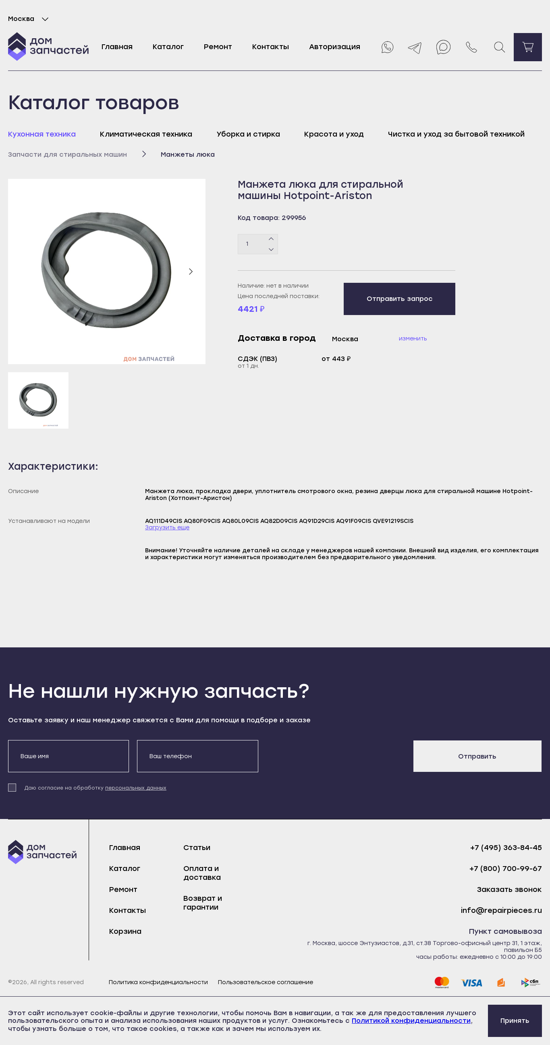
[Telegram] (415, 47)
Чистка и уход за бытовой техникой (456, 134)
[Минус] (271, 249)
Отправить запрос (400, 299)
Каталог (168, 46)
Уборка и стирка (248, 134)
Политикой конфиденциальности (411, 1020)
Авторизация (334, 46)
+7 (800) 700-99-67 (505, 869)
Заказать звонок (509, 889)
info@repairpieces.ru (501, 910)
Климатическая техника (146, 134)
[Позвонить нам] (471, 47)
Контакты (270, 46)
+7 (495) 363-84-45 (506, 848)
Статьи (196, 847)
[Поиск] (500, 47)
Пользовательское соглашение (265, 982)
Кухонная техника (42, 134)
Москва (30, 19)
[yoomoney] (501, 983)
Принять (514, 1020)
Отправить (477, 756)
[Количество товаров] (258, 244)
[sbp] (531, 983)
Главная (117, 46)
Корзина (125, 931)
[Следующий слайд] (190, 271)
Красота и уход (334, 134)
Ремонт (218, 46)
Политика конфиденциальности (158, 982)
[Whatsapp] (387, 47)
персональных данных (135, 788)
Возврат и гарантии (202, 903)
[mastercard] (441, 983)
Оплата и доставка (202, 873)
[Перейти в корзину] (528, 47)
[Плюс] (271, 239)
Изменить (413, 338)
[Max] (443, 47)
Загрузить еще (167, 528)
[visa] (471, 983)
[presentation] (327, 755)
